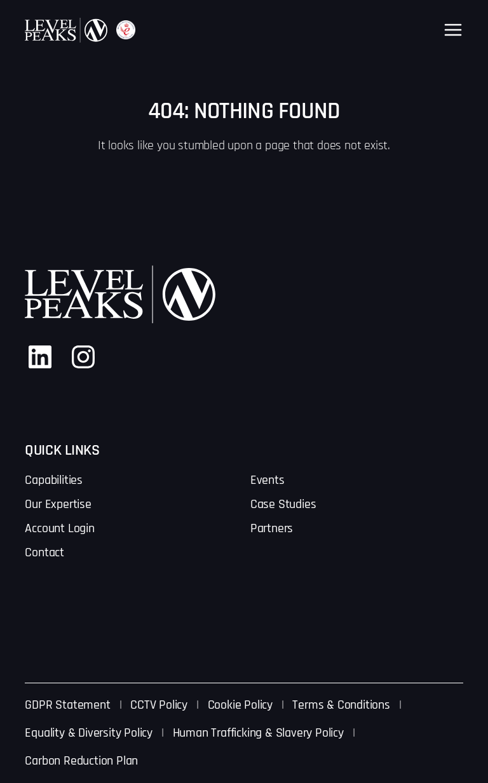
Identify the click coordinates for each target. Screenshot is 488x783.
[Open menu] (453, 30)
